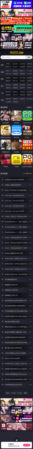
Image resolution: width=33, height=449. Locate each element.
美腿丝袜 (8, 88)
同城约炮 (8, 99)
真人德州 (15, 64)
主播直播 (22, 74)
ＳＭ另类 (29, 74)
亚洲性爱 (8, 78)
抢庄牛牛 (29, 67)
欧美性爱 (29, 78)
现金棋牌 (22, 67)
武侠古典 (29, 92)
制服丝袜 (8, 81)
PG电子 (8, 64)
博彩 (2, 65)
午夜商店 (15, 99)
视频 (2, 72)
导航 (2, 100)
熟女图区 (22, 88)
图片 (2, 86)
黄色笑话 (22, 95)
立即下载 (26, 445)
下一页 (19, 393)
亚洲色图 (15, 85)
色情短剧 (15, 102)
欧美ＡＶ (22, 71)
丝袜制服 (15, 74)
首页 (7, 393)
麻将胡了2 (8, 67)
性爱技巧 (29, 95)
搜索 (29, 57)
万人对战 (22, 64)
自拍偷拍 (15, 71)
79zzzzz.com (16, 53)
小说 (2, 93)
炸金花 (15, 67)
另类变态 (29, 81)
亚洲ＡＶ (8, 71)
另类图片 (29, 88)
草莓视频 (22, 99)
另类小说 (15, 95)
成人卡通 (22, 78)
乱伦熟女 (22, 81)
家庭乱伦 (15, 92)
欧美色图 (22, 85)
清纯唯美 (15, 88)
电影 (2, 79)
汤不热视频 (29, 99)
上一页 (13, 393)
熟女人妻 (8, 74)
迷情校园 (8, 95)
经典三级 (15, 81)
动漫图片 (29, 85)
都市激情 (8, 92)
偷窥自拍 (8, 85)
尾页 (25, 393)
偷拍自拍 (15, 78)
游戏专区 (29, 64)
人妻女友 (22, 92)
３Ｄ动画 (29, 71)
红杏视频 (8, 102)
